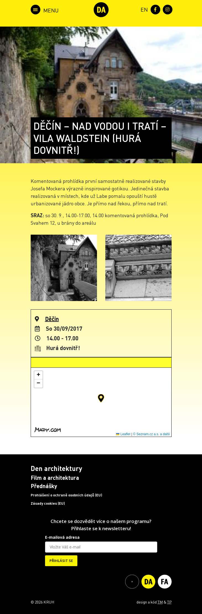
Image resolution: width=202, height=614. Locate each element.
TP (169, 601)
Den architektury (56, 468)
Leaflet (123, 434)
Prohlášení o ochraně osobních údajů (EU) (66, 495)
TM (160, 601)
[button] (101, 398)
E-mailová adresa (62, 537)
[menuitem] (143, 9)
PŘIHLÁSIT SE (61, 560)
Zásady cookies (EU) (48, 503)
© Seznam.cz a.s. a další (151, 434)
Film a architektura (55, 477)
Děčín (52, 318)
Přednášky (44, 485)
